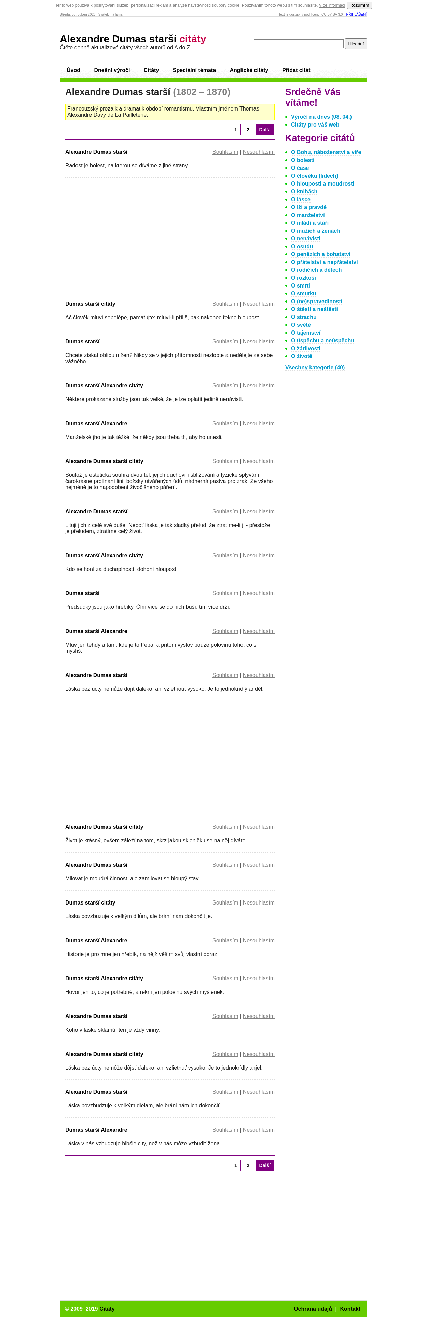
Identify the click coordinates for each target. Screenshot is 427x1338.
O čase (300, 168)
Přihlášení (356, 14)
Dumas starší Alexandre (96, 423)
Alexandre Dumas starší (133, 38)
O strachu (304, 317)
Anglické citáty (249, 70)
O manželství (308, 215)
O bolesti (302, 160)
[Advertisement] (122, 237)
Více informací (332, 5)
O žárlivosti (305, 348)
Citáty (151, 70)
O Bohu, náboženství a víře (326, 152)
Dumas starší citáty (90, 304)
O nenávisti (305, 238)
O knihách (304, 191)
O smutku (303, 293)
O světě (301, 325)
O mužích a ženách (315, 231)
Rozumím (359, 5)
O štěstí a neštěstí (314, 309)
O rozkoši (303, 278)
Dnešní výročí (112, 70)
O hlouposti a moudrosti (322, 184)
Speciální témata (194, 70)
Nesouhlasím (259, 152)
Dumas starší (82, 341)
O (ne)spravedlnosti (316, 301)
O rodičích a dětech (316, 270)
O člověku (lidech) (314, 176)
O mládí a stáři (310, 223)
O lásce (301, 199)
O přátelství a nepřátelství (324, 262)
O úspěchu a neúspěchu (322, 340)
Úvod (73, 70)
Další (265, 129)
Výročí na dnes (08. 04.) (321, 117)
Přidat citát (296, 70)
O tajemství (305, 333)
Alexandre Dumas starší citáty (104, 461)
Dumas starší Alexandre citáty (104, 385)
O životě (301, 356)
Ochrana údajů (313, 1309)
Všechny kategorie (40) (315, 367)
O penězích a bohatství (320, 254)
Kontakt (350, 1309)
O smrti (300, 286)
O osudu (302, 246)
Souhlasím (225, 152)
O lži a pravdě (309, 207)
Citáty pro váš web (315, 125)
